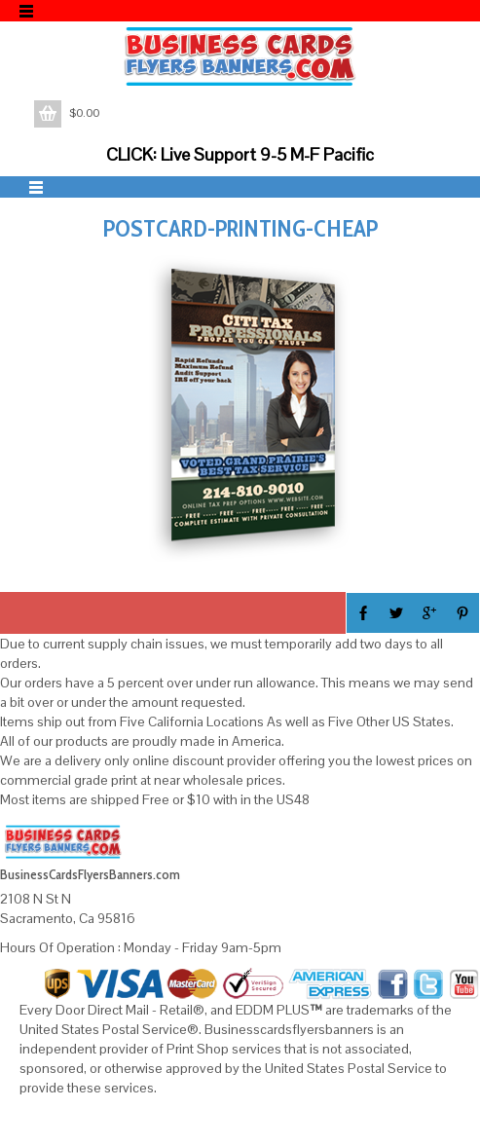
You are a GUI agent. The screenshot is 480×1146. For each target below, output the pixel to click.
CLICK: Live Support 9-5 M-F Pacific (240, 154)
